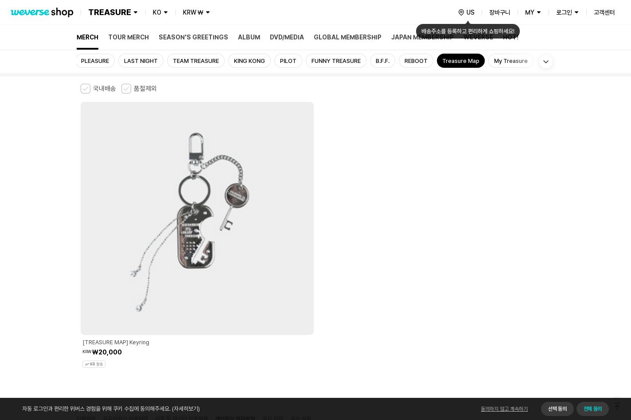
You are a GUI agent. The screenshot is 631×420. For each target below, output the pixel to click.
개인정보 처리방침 (235, 277)
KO (157, 12)
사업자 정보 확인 (497, 295)
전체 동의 (593, 409)
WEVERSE (478, 37)
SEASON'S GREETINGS (193, 37)
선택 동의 (557, 409)
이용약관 (86, 277)
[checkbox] (98, 88)
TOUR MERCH (128, 37)
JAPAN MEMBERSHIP (422, 37)
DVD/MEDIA (287, 37)
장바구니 (499, 12)
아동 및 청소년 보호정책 (181, 277)
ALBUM (249, 37)
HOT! (510, 37)
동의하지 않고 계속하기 (504, 409)
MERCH (87, 37)
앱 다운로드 (533, 362)
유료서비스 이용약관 (125, 277)
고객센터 (604, 12)
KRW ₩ (193, 12)
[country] (466, 12)
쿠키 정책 (272, 277)
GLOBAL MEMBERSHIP (348, 37)
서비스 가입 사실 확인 (338, 323)
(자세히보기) (185, 408)
